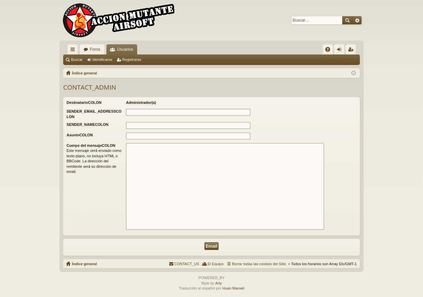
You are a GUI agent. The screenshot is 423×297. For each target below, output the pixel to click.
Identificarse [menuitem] (340, 50)
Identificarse (102, 60)
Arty (218, 283)
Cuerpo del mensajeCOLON (91, 145)
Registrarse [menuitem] (352, 50)
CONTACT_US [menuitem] (186, 264)
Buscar (347, 20)
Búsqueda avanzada (357, 20)
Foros (95, 49)
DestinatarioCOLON (84, 102)
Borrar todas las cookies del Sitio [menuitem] (259, 264)
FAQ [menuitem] (330, 50)
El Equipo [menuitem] (215, 264)
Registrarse (131, 60)
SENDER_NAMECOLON (87, 124)
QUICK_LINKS (74, 50)
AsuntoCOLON (80, 135)
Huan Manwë (233, 288)
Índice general (84, 264)
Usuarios (125, 49)
